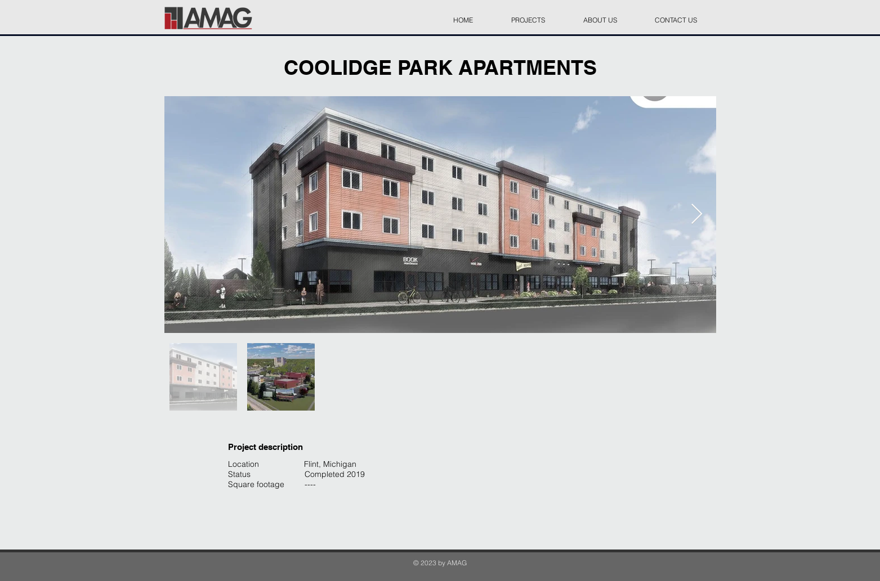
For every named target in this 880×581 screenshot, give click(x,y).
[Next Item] (696, 215)
